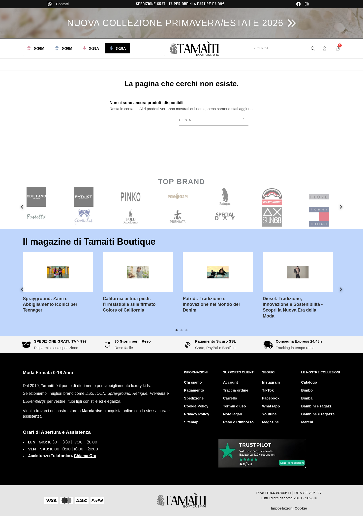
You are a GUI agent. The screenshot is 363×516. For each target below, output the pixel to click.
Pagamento (194, 390)
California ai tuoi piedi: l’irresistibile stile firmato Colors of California (133, 304)
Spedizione (194, 398)
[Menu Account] (328, 48)
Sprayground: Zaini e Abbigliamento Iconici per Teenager (54, 304)
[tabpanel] (62, 286)
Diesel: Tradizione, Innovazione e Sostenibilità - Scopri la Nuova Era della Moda (297, 307)
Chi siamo (193, 382)
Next (340, 206)
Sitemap (191, 422)
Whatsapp (271, 406)
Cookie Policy (196, 406)
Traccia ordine (235, 390)
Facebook (270, 398)
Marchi (307, 422)
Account (230, 382)
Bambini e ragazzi (317, 406)
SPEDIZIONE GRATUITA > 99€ (60, 341)
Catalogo (309, 382)
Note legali (232, 414)
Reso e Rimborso (238, 422)
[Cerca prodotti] (283, 48)
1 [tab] (176, 330)
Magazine (270, 422)
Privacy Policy (196, 414)
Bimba (307, 398)
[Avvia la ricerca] (312, 48)
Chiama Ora (85, 456)
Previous (22, 206)
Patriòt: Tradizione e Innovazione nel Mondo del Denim (214, 304)
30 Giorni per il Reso (133, 341)
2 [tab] (181, 330)
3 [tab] (186, 330)
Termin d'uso (234, 406)
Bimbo (307, 390)
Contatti (62, 4)
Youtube (269, 414)
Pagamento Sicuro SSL (215, 341)
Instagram (271, 382)
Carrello (230, 398)
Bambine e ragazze (318, 414)
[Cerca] (213, 120)
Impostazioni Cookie (289, 508)
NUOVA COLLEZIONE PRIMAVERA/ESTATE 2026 (175, 23)
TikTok (268, 390)
